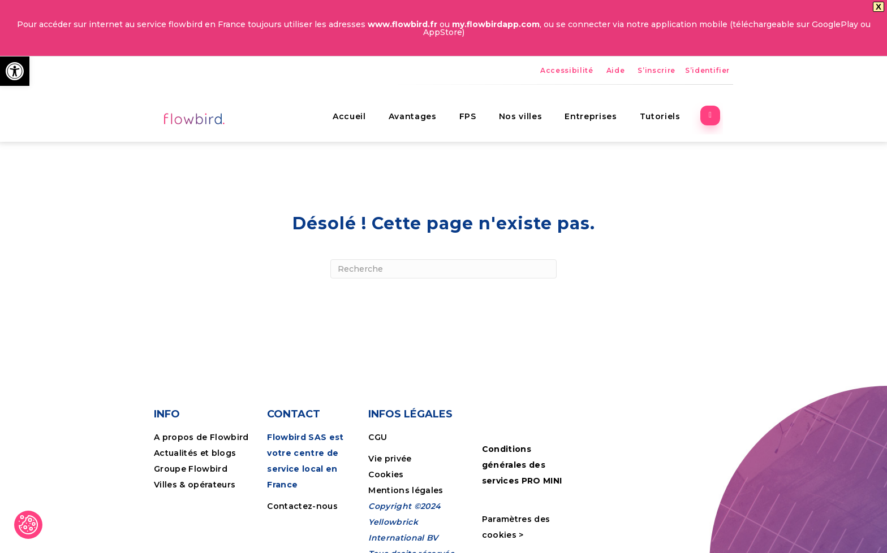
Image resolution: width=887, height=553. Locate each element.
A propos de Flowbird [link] (201, 437)
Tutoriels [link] (670, 110)
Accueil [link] (359, 110)
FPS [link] (478, 110)
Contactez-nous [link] (302, 505)
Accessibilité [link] (566, 70)
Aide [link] (615, 70)
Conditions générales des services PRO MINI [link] (522, 465)
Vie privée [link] (389, 458)
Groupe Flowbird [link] (192, 468)
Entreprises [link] (601, 110)
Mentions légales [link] (405, 490)
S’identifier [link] (707, 70)
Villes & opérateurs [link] (194, 484)
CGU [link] (377, 437)
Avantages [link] (423, 110)
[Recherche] (443, 268)
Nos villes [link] (531, 110)
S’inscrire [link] (656, 70)
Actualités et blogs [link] (195, 452)
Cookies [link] (387, 474)
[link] (14, 71)
